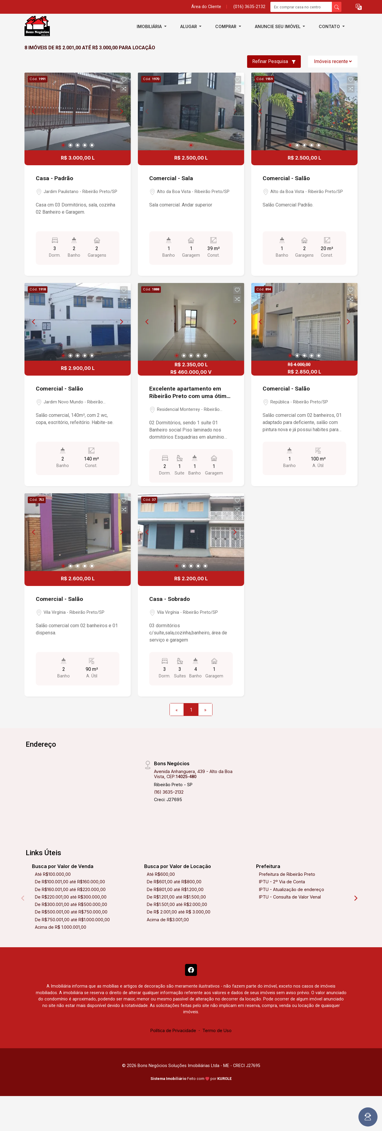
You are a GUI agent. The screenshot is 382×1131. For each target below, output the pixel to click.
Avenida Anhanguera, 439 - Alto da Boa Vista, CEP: (193, 774)
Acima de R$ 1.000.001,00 (60, 927)
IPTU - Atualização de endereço (291, 889)
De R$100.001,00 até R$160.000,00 (70, 881)
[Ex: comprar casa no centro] (301, 7)
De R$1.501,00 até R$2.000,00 (177, 904)
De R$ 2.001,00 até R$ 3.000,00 (178, 911)
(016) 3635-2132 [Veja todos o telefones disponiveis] (249, 6)
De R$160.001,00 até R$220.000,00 (70, 889)
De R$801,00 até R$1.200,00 (175, 889)
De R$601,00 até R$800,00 (174, 881)
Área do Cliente (206, 6)
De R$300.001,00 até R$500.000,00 (71, 904)
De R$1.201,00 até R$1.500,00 (176, 896)
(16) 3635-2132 (169, 792)
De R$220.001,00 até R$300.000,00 (71, 896)
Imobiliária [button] (150, 26)
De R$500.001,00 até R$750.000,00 (71, 911)
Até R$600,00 (161, 874)
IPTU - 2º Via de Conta (282, 881)
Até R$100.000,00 (53, 874)
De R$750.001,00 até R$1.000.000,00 (72, 919)
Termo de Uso (217, 1030)
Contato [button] (330, 26)
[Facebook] (191, 970)
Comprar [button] (226, 26)
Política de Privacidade (173, 1030)
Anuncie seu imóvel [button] (278, 26)
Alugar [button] (189, 26)
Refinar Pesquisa (274, 61)
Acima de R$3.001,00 (168, 919)
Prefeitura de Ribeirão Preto (287, 874)
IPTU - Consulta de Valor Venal (290, 896)
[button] (358, 7)
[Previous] (34, 111)
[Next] (121, 111)
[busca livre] (336, 7)
